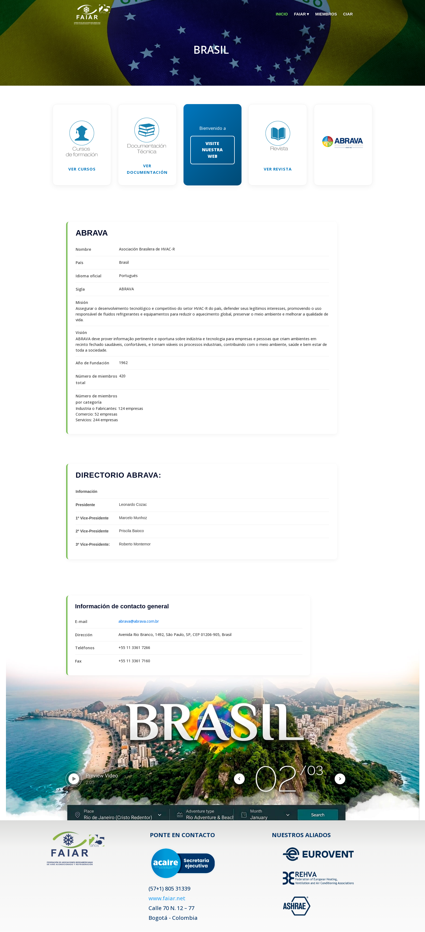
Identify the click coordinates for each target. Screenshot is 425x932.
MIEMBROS (325, 14)
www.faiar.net (167, 898)
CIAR (348, 14)
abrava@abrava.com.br (138, 621)
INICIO (278, 14)
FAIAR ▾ (299, 14)
